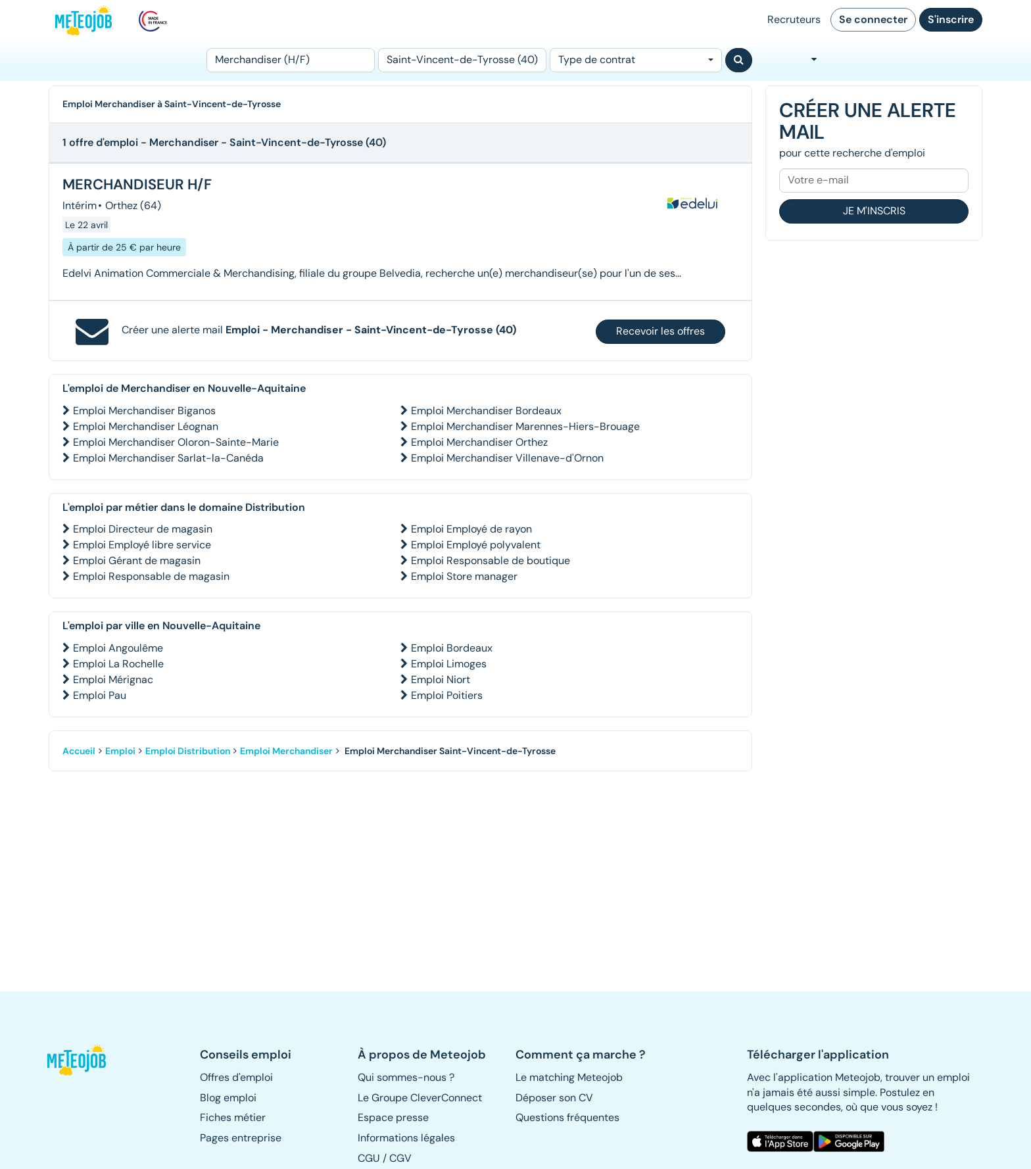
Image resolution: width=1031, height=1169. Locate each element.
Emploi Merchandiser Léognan (145, 426)
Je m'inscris (874, 211)
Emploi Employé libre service (142, 545)
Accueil (78, 751)
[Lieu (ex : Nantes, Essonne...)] (462, 60)
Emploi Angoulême (118, 648)
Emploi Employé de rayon (471, 529)
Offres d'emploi (236, 1077)
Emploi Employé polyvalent (475, 545)
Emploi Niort (440, 679)
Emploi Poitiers (447, 695)
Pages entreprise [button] (240, 1138)
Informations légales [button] (406, 1138)
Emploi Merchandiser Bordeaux (486, 411)
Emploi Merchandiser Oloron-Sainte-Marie (176, 442)
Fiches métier (233, 1117)
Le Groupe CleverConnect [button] (420, 1098)
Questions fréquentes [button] (567, 1117)
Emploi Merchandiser (286, 751)
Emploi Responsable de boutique (490, 560)
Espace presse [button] (393, 1117)
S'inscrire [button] (951, 19)
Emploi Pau (99, 695)
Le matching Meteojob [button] (569, 1077)
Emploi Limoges (449, 664)
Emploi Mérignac (113, 679)
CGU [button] (369, 1158)
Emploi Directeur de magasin (142, 529)
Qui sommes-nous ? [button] (406, 1077)
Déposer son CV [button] (554, 1098)
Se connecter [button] (873, 19)
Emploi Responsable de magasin (151, 576)
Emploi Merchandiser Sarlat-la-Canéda (168, 458)
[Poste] (290, 60)
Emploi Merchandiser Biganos (144, 411)
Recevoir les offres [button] (660, 331)
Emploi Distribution (187, 751)
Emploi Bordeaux (451, 648)
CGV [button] (400, 1158)
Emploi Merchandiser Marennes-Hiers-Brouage (525, 426)
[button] (83, 1060)
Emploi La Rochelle (118, 664)
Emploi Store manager (464, 576)
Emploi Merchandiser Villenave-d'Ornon (507, 458)
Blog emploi (228, 1098)
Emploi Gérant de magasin (137, 560)
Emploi (120, 751)
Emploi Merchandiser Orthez (479, 442)
